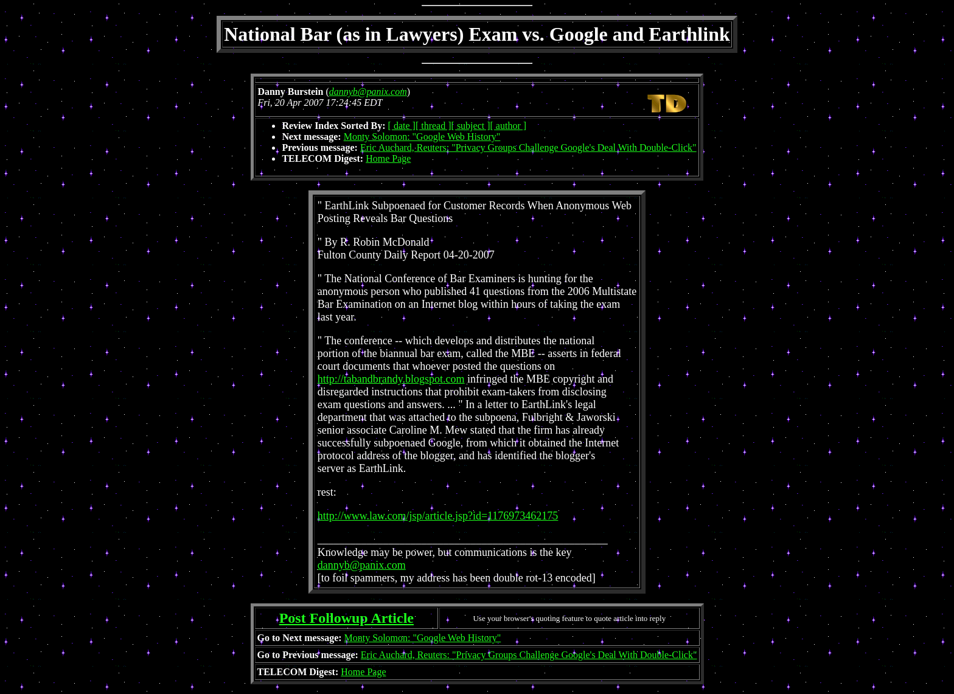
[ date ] (402, 125)
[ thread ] (433, 125)
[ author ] (508, 125)
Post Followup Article (346, 618)
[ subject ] (470, 125)
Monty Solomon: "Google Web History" (422, 136)
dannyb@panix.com (362, 565)
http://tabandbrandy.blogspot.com (391, 379)
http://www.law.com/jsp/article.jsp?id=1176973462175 (438, 516)
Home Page (388, 158)
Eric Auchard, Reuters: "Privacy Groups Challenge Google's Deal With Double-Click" (528, 147)
